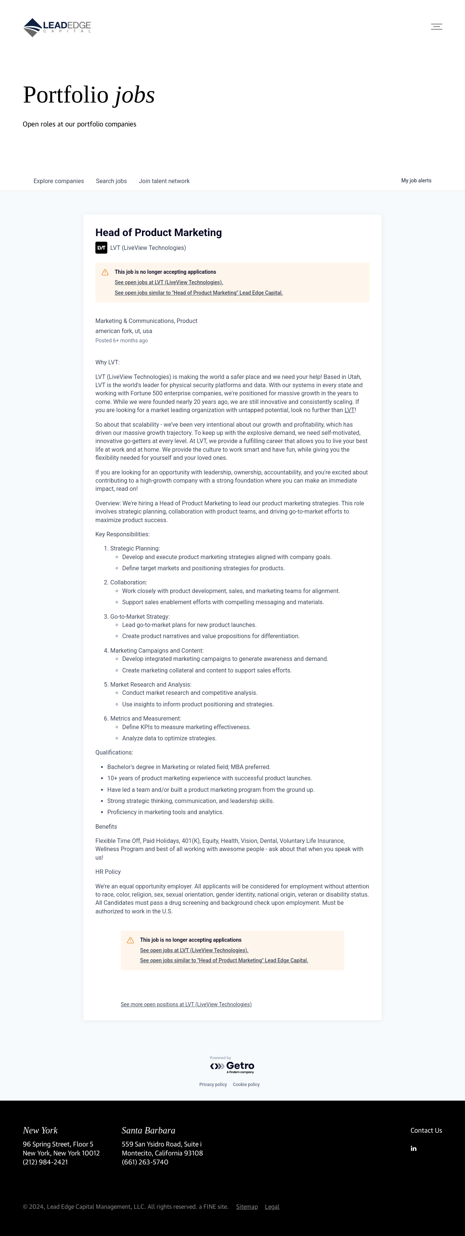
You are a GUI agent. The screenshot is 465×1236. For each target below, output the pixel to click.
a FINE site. (214, 1206)
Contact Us (426, 1130)
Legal (272, 1206)
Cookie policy (246, 1084)
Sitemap (247, 1206)
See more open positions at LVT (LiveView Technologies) (186, 1004)
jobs (111, 181)
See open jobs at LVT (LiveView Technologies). (169, 282)
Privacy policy (213, 1084)
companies (59, 181)
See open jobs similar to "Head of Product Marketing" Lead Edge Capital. (199, 293)
